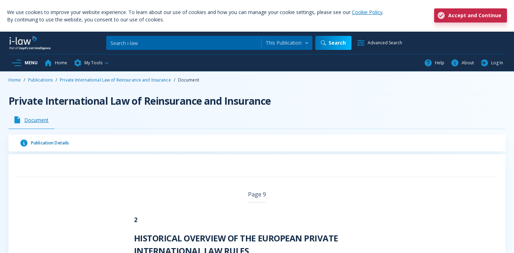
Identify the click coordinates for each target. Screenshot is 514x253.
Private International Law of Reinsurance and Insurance (115, 80)
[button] (91, 63)
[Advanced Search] (379, 43)
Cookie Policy (367, 12)
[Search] (183, 43)
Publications (40, 80)
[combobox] (286, 43)
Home (14, 80)
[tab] (31, 120)
